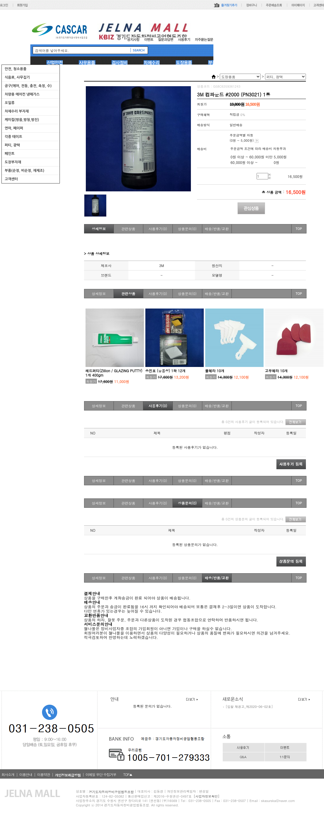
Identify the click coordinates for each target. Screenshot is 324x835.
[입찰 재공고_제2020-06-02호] (249, 706)
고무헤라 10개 (276, 370)
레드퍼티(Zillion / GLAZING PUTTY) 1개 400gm (114, 372)
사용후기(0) (158, 228)
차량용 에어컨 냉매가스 (22, 94)
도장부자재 (13, 162)
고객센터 (11, 179)
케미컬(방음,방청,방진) (22, 120)
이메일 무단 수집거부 (101, 774)
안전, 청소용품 (16, 69)
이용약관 (43, 774)
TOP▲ (127, 774)
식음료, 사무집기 (17, 77)
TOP (299, 228)
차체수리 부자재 (17, 111)
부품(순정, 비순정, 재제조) (24, 170)
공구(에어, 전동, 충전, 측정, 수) (28, 86)
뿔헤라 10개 (214, 370)
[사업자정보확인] (207, 796)
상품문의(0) (187, 228)
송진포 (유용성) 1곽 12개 (165, 370)
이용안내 (25, 774)
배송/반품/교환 (217, 228)
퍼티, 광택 (12, 145)
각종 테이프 (13, 136)
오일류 (10, 103)
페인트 (10, 153)
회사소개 (7, 774)
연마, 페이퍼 (14, 128)
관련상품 (128, 228)
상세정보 (99, 228)
